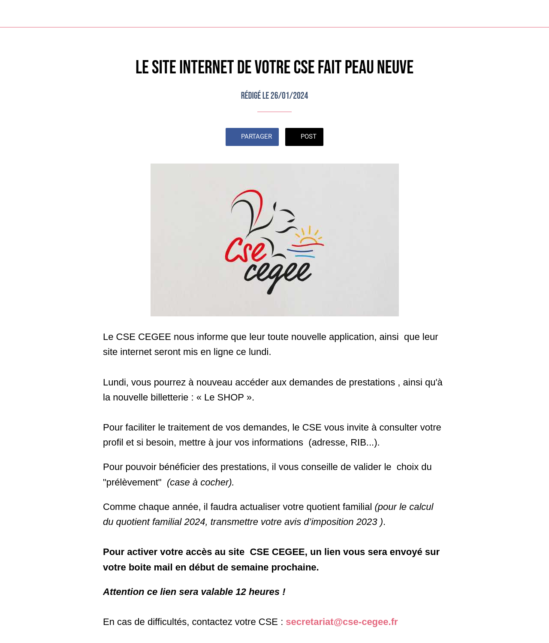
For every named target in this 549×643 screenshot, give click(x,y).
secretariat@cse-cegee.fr (342, 621)
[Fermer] (14, 14)
